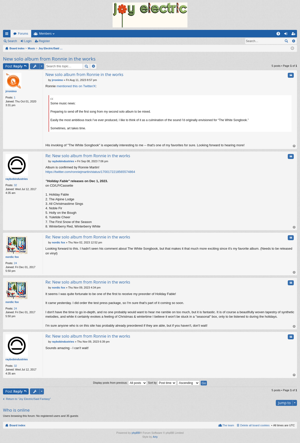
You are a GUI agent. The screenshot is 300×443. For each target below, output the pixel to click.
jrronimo (11, 91)
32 (15, 185)
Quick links (7, 34)
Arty (155, 436)
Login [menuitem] (287, 34)
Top (294, 146)
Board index (17, 425)
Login (27, 41)
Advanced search (293, 41)
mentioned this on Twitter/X (76, 86)
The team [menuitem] (228, 425)
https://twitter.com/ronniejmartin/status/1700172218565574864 (90, 172)
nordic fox (12, 256)
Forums (23, 33)
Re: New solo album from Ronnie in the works (87, 155)
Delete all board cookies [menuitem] (255, 425)
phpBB (136, 432)
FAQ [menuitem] (280, 34)
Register (44, 41)
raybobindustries (16, 178)
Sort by (162, 382)
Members (45, 33)
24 (15, 263)
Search (12, 41)
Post (13, 66)
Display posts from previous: (120, 382)
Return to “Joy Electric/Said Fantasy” (28, 398)
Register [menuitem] (294, 34)
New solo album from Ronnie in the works (49, 59)
